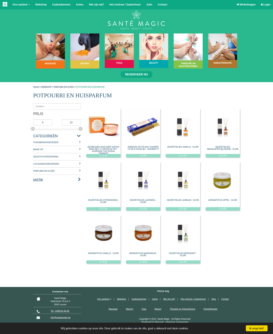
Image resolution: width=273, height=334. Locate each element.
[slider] (33, 128)
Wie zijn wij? (96, 4)
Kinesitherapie (210, 309)
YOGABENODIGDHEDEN (45, 142)
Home (36, 87)
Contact (162, 4)
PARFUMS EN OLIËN (63, 87)
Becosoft (159, 322)
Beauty (158, 309)
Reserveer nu (136, 74)
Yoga (143, 309)
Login (265, 4)
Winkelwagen (246, 4)
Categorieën (45, 136)
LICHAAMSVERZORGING (46, 163)
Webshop (41, 4)
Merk (38, 180)
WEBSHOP (46, 87)
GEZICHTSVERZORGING (45, 156)
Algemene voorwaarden (177, 322)
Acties (80, 4)
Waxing (129, 309)
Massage (113, 309)
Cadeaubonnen (61, 4)
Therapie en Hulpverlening (182, 309)
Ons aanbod (21, 4)
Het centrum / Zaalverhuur (125, 4)
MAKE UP (38, 149)
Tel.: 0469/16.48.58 (60, 311)
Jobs (149, 4)
